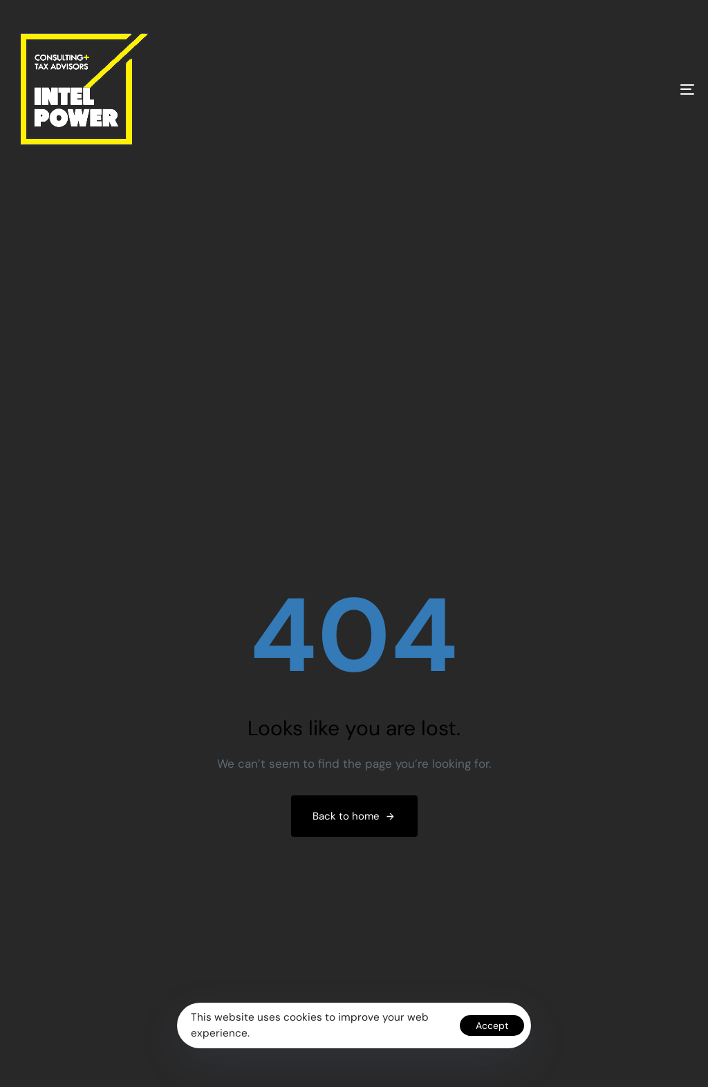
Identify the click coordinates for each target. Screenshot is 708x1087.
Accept (492, 1025)
